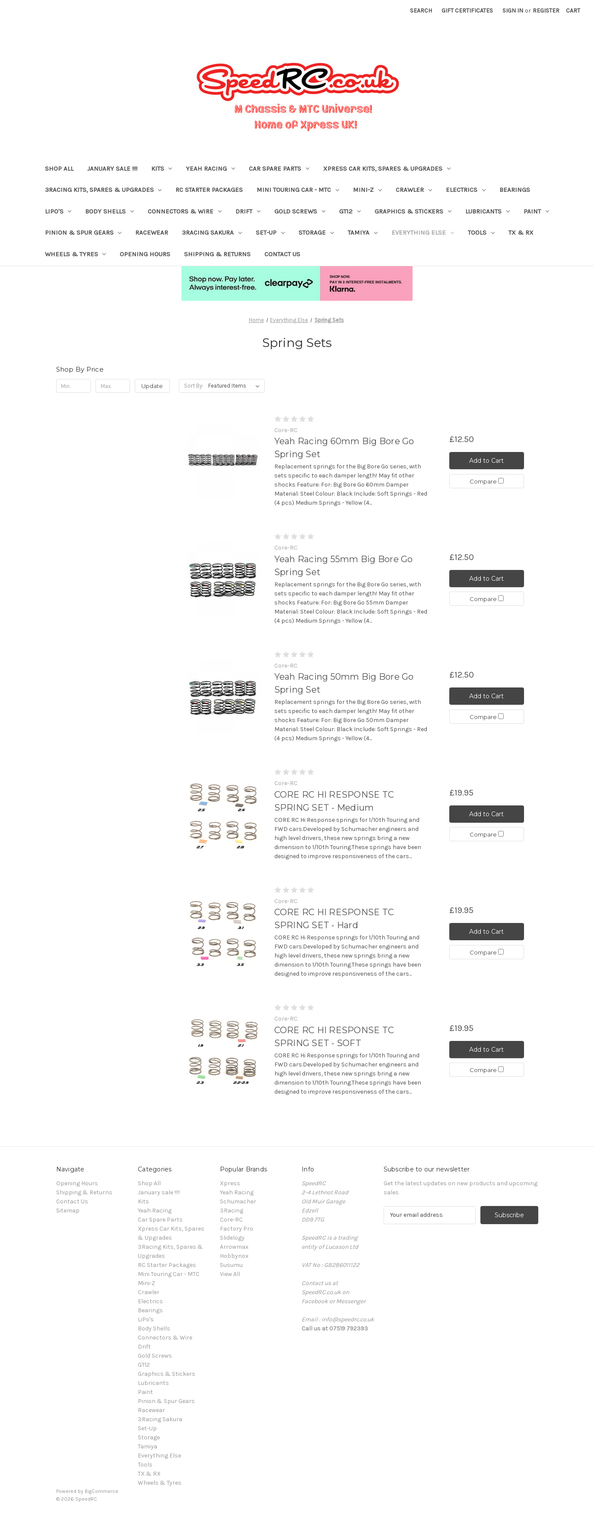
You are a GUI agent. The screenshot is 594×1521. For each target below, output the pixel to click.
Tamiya (363, 232)
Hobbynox (234, 1256)
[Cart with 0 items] (573, 10)
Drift (247, 211)
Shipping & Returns (217, 254)
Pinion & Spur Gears (83, 232)
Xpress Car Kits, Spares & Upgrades (387, 168)
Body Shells (109, 211)
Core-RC (231, 1219)
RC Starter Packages (209, 190)
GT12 (350, 211)
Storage (316, 232)
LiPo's (58, 211)
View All (230, 1274)
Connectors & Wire (185, 211)
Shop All (59, 168)
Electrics (466, 190)
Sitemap (67, 1210)
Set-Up (270, 232)
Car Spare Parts (279, 168)
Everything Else (422, 232)
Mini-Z (367, 190)
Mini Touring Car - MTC (298, 190)
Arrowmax (234, 1247)
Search (421, 10)
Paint (536, 211)
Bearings (514, 190)
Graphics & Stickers (413, 211)
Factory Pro (236, 1228)
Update (152, 385)
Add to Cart (486, 461)
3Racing (231, 1210)
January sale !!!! (112, 168)
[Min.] (73, 386)
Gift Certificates (467, 10)
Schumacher (238, 1201)
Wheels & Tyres (75, 254)
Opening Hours (145, 254)
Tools (481, 232)
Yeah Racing (210, 168)
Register (546, 10)
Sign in (512, 10)
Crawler (414, 190)
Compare (487, 481)
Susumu (231, 1265)
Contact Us (282, 254)
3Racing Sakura (212, 232)
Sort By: (193, 385)
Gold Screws (299, 211)
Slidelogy (232, 1237)
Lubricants (487, 211)
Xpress (230, 1183)
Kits (161, 168)
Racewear (151, 232)
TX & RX (521, 232)
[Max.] (112, 386)
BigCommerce (101, 1491)
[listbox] (235, 385)
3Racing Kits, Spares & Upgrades (103, 190)
